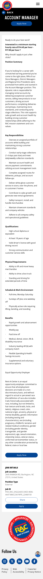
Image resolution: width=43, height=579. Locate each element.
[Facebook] (34, 561)
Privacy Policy (5, 570)
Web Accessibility (18, 570)
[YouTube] (27, 561)
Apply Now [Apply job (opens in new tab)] (21, 23)
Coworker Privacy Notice (34, 570)
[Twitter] (12, 561)
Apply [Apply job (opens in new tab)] (21, 506)
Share (21, 500)
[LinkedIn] (19, 561)
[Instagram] (4, 561)
